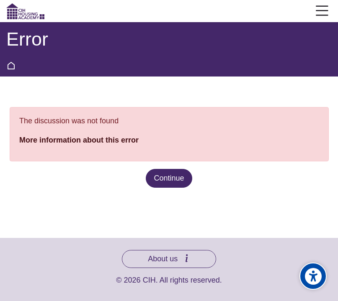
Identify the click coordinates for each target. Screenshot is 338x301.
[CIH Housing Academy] (25, 11)
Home (13, 65)
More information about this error (79, 140)
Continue (169, 178)
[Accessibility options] (313, 276)
